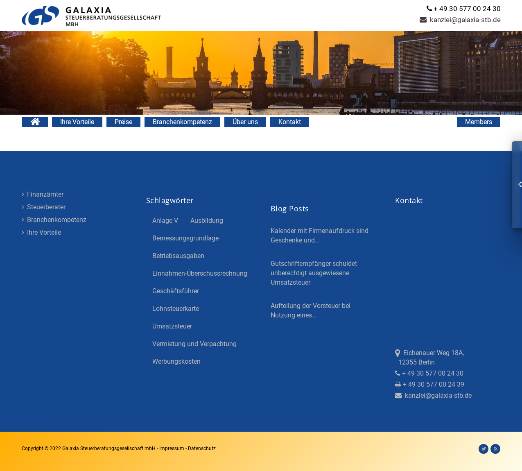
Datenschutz (202, 448)
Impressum (172, 448)
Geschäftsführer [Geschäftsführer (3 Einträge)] (175, 291)
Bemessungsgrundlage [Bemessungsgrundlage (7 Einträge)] (185, 238)
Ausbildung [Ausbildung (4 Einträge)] (206, 220)
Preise (123, 122)
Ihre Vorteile (77, 122)
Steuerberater (44, 207)
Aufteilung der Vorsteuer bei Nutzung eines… (310, 310)
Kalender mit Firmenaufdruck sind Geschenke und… (319, 235)
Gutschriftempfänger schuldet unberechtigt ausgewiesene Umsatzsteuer (314, 273)
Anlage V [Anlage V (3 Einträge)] (165, 220)
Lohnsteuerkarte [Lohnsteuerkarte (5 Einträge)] (175, 308)
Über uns (245, 122)
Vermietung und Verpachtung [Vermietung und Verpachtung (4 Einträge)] (194, 344)
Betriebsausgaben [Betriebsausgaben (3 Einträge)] (178, 256)
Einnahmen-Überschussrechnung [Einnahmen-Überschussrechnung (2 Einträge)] (199, 273)
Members (478, 122)
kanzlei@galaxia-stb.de (460, 20)
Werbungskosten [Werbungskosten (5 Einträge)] (176, 361)
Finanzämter (42, 194)
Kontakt (289, 122)
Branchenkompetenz (182, 122)
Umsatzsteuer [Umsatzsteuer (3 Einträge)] (172, 326)
